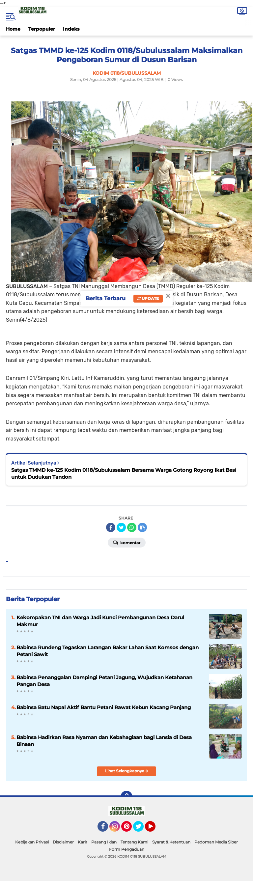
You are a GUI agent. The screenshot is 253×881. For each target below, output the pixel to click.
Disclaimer (63, 842)
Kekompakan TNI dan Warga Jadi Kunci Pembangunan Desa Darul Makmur (100, 620)
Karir (82, 842)
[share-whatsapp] (131, 527)
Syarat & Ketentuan (171, 842)
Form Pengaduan (126, 849)
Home (13, 29)
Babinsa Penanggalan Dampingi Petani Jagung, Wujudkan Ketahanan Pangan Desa (104, 680)
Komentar (126, 542)
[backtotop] (126, 797)
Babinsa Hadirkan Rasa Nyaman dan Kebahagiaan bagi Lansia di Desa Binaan (104, 740)
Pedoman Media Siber (216, 842)
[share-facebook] (110, 527)
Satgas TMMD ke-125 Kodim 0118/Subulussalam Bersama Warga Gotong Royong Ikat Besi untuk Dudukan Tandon (123, 473)
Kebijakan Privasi (32, 842)
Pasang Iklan (104, 842)
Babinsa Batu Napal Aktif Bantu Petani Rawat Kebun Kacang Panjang (103, 707)
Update (148, 298)
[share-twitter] (121, 527)
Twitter (141, 829)
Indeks (71, 29)
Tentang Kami (134, 842)
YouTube (155, 829)
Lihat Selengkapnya (126, 770)
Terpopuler (41, 29)
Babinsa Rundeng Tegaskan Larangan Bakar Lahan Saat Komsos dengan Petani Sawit (107, 650)
